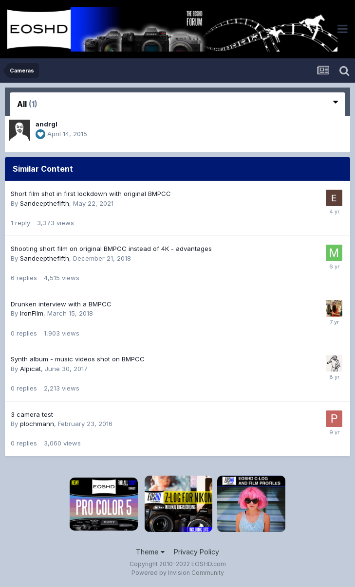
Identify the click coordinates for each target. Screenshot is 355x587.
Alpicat (30, 369)
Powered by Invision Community (177, 572)
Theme (150, 552)
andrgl (46, 124)
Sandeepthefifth (44, 203)
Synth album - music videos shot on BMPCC (78, 359)
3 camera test (32, 414)
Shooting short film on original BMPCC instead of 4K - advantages (111, 248)
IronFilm (31, 313)
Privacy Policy (196, 552)
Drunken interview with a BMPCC (61, 304)
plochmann (37, 423)
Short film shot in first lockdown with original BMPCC (91, 193)
